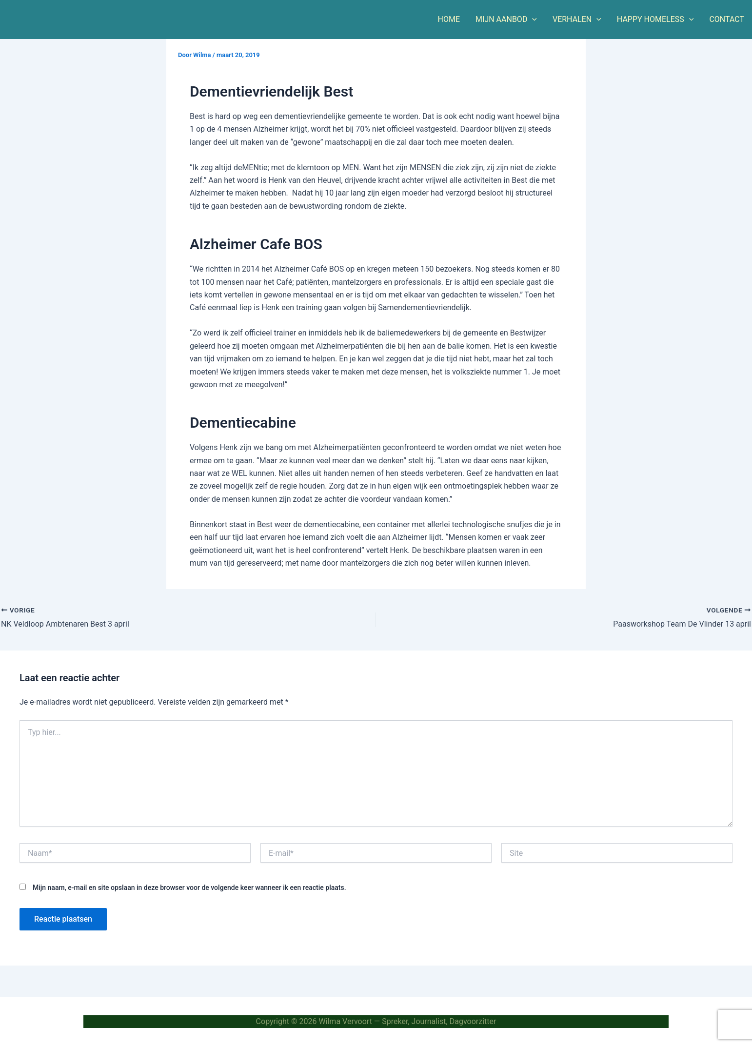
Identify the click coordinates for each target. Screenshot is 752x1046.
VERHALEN (577, 19)
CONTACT (726, 19)
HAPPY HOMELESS (655, 19)
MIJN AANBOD (506, 19)
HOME (449, 19)
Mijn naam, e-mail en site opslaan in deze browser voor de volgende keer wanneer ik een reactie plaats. (189, 887)
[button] (532, 19)
